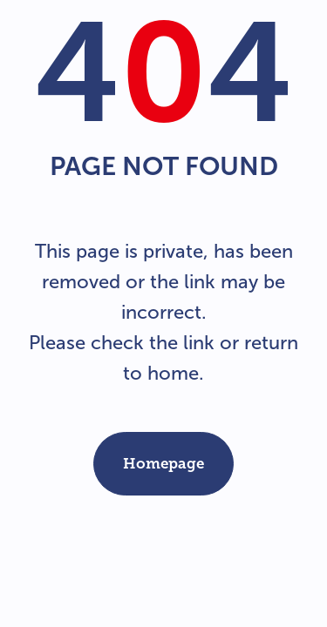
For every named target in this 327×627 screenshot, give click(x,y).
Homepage (163, 463)
